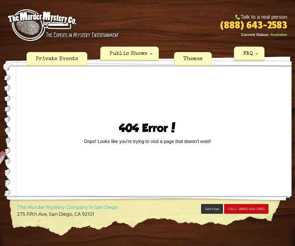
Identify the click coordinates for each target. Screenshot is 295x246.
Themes (193, 59)
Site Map (212, 209)
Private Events (57, 59)
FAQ (248, 54)
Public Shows (128, 54)
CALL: (246, 209)
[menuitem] (57, 59)
